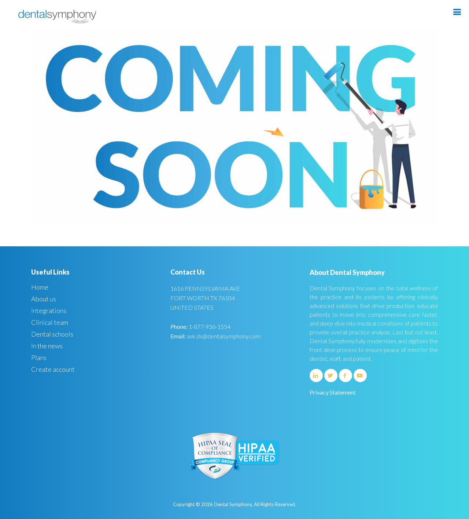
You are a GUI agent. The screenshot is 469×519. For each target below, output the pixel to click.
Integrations (48, 310)
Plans (39, 357)
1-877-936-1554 (209, 326)
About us (43, 298)
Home (39, 287)
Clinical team (49, 322)
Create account (53, 369)
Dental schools (52, 334)
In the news (47, 345)
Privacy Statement (333, 392)
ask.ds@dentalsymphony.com (224, 336)
